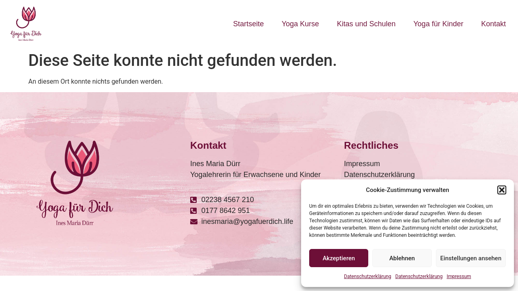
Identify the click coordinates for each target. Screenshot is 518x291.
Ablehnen (402, 258)
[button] (502, 190)
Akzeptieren (339, 258)
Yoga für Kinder (438, 24)
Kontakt (493, 24)
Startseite (248, 24)
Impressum (459, 276)
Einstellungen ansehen (470, 258)
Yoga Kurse (300, 24)
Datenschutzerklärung (367, 276)
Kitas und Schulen (366, 24)
